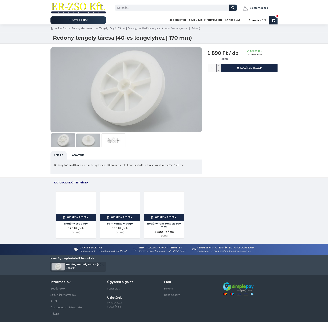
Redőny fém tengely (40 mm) (164, 222)
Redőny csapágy (76, 220)
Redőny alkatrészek (83, 28)
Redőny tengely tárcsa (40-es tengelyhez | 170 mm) (85, 261)
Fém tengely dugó (120, 220)
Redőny (62, 28)
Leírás (58, 155)
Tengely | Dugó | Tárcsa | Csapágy (118, 28)
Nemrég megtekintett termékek (72, 255)
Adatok (78, 155)
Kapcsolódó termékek (71, 179)
